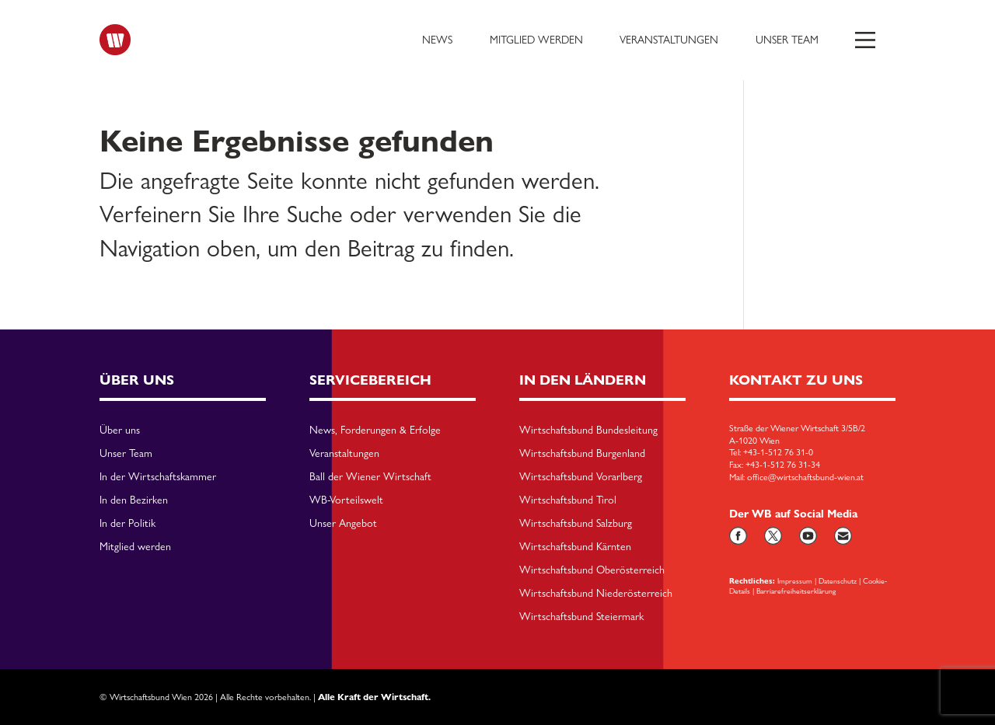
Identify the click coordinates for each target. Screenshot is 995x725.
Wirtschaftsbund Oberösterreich (592, 570)
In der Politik (127, 524)
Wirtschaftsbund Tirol (567, 500)
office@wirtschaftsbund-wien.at (805, 477)
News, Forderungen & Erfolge (375, 430)
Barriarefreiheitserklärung (796, 590)
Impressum (794, 580)
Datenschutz (838, 580)
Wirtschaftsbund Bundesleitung (588, 430)
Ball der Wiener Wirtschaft (370, 477)
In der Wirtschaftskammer (158, 477)
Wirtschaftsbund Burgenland (582, 454)
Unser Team (787, 40)
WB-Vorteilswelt (346, 500)
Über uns (120, 430)
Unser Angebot (343, 524)
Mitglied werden (536, 40)
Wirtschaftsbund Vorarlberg (580, 477)
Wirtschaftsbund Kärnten (575, 547)
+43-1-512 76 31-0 (778, 452)
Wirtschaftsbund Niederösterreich (595, 593)
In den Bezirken (134, 500)
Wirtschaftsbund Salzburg (575, 524)
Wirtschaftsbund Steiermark (581, 617)
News (437, 40)
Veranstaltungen (669, 40)
